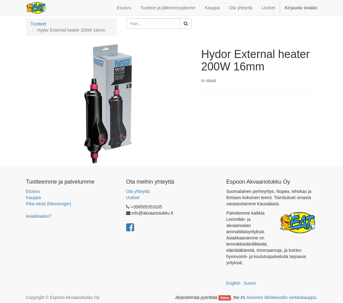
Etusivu (33, 191)
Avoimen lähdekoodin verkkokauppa (281, 297)
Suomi (250, 283)
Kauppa (33, 197)
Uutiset (133, 197)
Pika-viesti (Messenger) (48, 203)
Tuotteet (38, 23)
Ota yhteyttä (137, 191)
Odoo (224, 298)
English (233, 283)
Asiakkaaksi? (38, 216)
